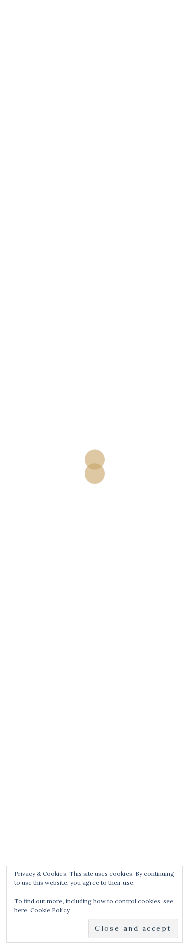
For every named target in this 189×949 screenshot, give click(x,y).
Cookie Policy (50, 910)
